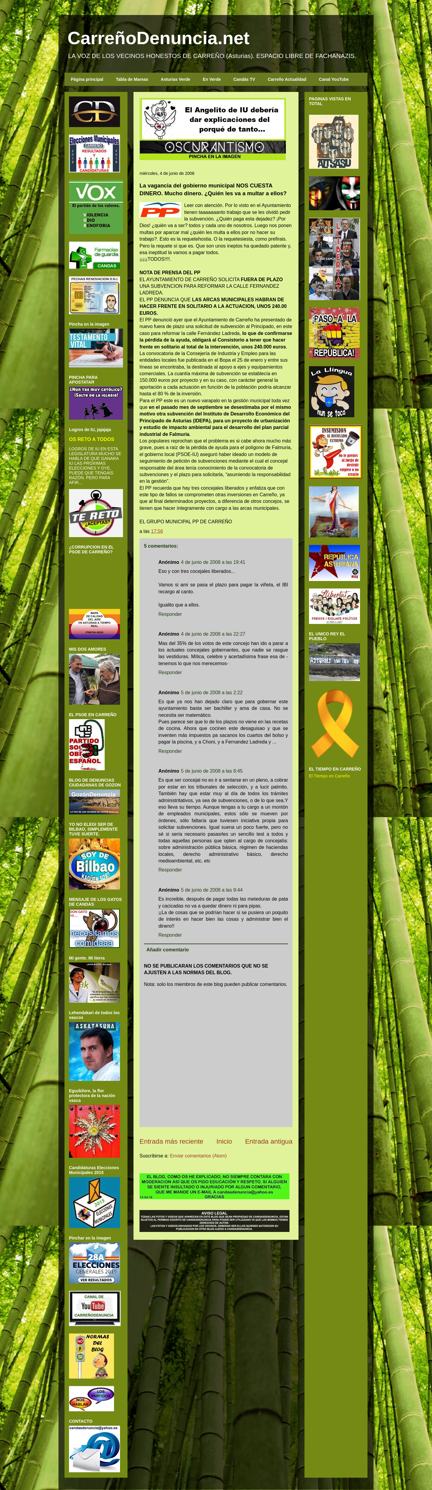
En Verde (212, 79)
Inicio (224, 1141)
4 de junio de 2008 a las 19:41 (213, 562)
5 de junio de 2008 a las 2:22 (212, 692)
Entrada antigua (268, 1141)
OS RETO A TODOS (91, 439)
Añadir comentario (167, 949)
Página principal (87, 79)
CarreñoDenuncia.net (159, 38)
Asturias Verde (175, 79)
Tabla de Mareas (132, 79)
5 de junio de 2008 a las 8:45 (212, 771)
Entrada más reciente (171, 1141)
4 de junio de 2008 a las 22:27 (213, 634)
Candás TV (244, 79)
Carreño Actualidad (287, 79)
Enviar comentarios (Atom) (198, 1155)
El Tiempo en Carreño (329, 776)
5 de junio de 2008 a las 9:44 (212, 889)
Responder (170, 614)
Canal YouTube (334, 79)
